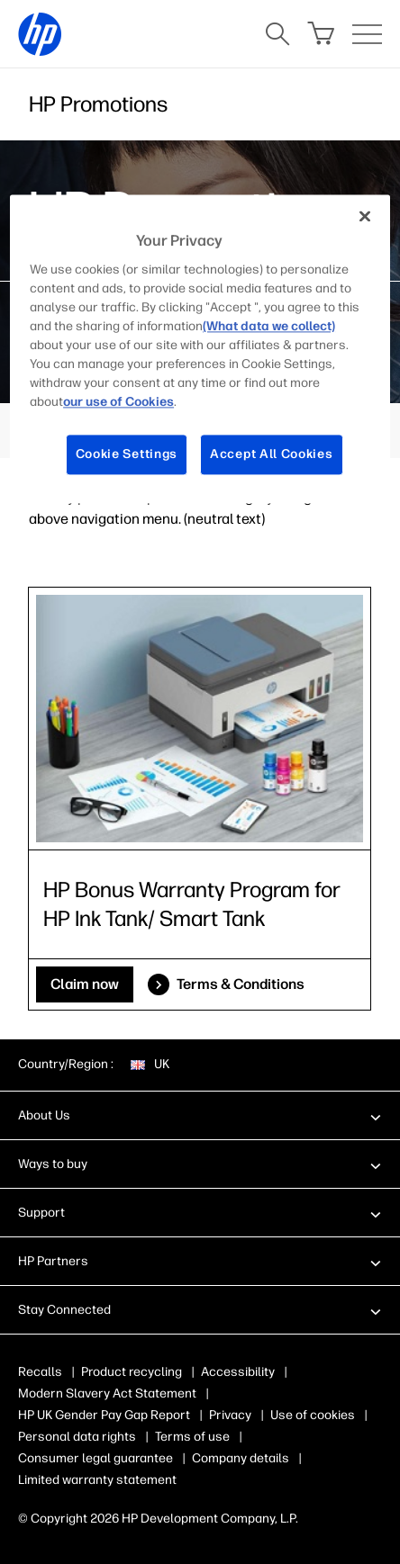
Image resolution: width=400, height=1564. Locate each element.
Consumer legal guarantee (95, 1458)
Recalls (40, 1372)
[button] (200, 1115)
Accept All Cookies (271, 455)
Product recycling (131, 1372)
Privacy (230, 1415)
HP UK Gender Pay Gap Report (104, 1415)
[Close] (365, 216)
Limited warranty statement (97, 1480)
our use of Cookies (118, 402)
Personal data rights (77, 1436)
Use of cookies (312, 1415)
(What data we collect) (269, 327)
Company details (240, 1458)
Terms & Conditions (241, 984)
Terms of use (192, 1436)
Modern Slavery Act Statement (107, 1393)
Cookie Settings (127, 455)
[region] (200, 348)
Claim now (84, 984)
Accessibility (238, 1372)
